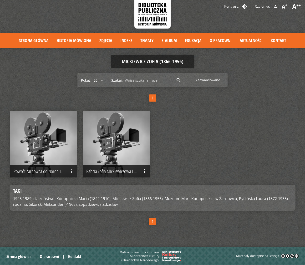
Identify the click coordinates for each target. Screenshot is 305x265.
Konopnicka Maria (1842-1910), (84, 198)
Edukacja (193, 40)
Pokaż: (86, 80)
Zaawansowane (208, 80)
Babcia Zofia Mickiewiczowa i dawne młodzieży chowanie (118, 171)
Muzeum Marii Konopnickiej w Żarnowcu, (201, 198)
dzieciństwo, (44, 198)
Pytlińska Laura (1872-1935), (264, 198)
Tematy (146, 40)
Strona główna (34, 40)
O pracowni (221, 40)
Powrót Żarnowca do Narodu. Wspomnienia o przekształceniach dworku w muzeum (45, 171)
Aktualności (251, 40)
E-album (169, 40)
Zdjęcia (105, 40)
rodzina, (20, 204)
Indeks (126, 40)
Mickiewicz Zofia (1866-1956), (138, 198)
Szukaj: (117, 80)
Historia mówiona (74, 40)
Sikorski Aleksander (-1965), (53, 204)
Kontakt (278, 40)
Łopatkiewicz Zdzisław (98, 204)
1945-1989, (22, 198)
